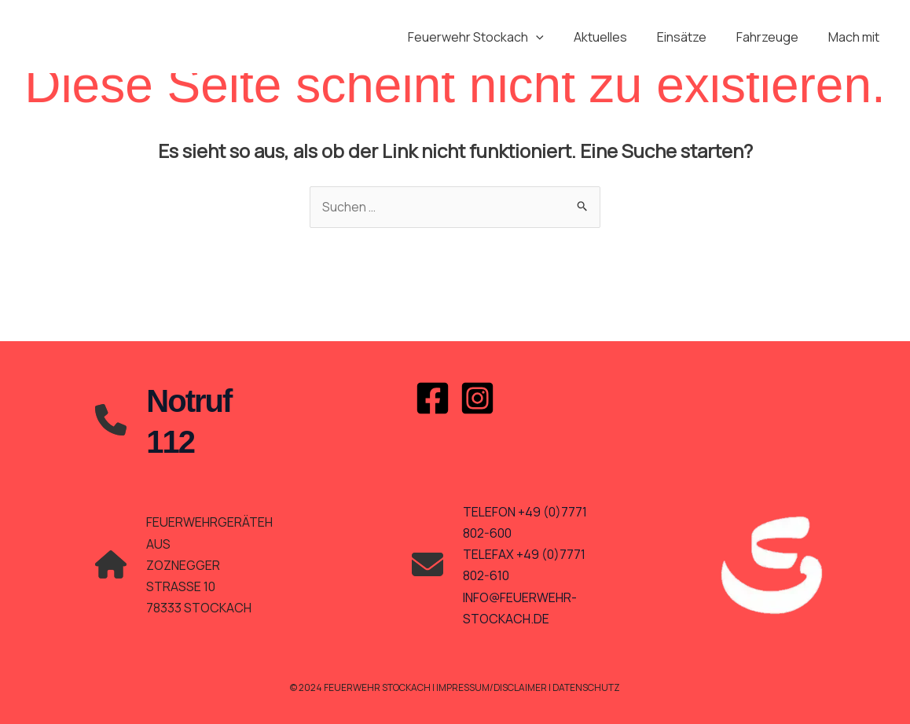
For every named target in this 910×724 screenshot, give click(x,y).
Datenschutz (588, 687)
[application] (557, 36)
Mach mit (856, 37)
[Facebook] (432, 398)
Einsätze (693, 37)
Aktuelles (617, 37)
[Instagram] (477, 398)
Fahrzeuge (774, 37)
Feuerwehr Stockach (497, 36)
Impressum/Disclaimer (492, 687)
